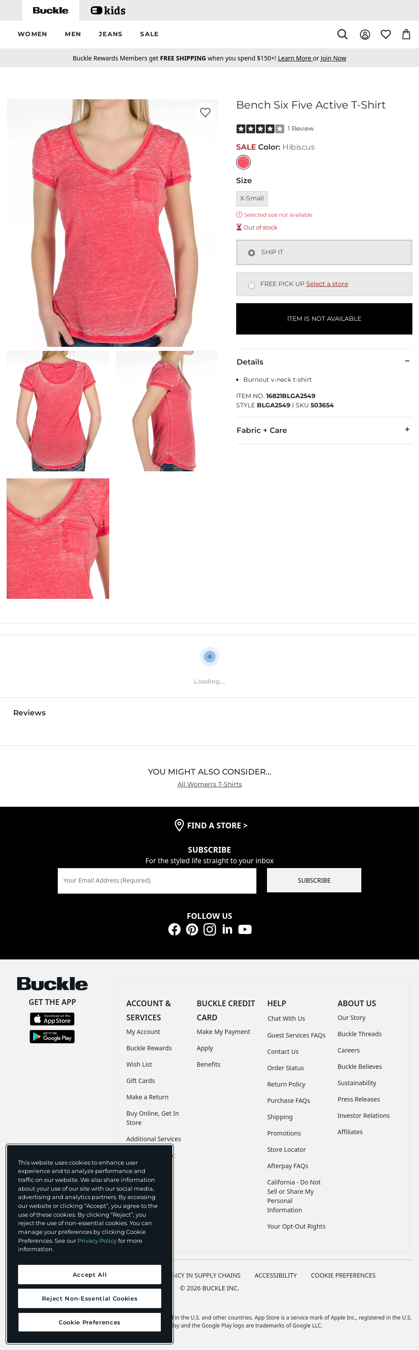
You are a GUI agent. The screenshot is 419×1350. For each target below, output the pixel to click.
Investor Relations (363, 1115)
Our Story (351, 1017)
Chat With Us (286, 1018)
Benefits (209, 1064)
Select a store (327, 284)
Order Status (285, 1068)
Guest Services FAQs (296, 1035)
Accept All (90, 1274)
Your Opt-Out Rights (296, 1226)
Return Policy (286, 1084)
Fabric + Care (324, 430)
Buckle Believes (359, 1066)
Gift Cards (140, 1080)
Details (324, 361)
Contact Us (282, 1051)
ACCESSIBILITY (276, 1275)
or (299, 58)
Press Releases (358, 1099)
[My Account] (365, 34)
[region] (89, 1244)
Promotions (284, 1133)
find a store (217, 825)
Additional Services (153, 1139)
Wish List (139, 1064)
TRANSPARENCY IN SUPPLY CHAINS (189, 1275)
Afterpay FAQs (287, 1166)
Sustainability (356, 1083)
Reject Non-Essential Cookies (89, 1298)
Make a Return (147, 1097)
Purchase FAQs (288, 1100)
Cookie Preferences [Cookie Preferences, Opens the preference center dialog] (90, 1322)
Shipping (280, 1117)
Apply (205, 1048)
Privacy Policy (97, 1240)
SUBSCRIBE (314, 880)
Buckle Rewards (149, 1048)
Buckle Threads (359, 1034)
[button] (32, 34)
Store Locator (286, 1149)
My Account (143, 1031)
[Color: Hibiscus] (243, 162)
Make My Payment (223, 1031)
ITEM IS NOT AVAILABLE (324, 319)
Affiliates (350, 1132)
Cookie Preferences (343, 1275)
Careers (348, 1050)
